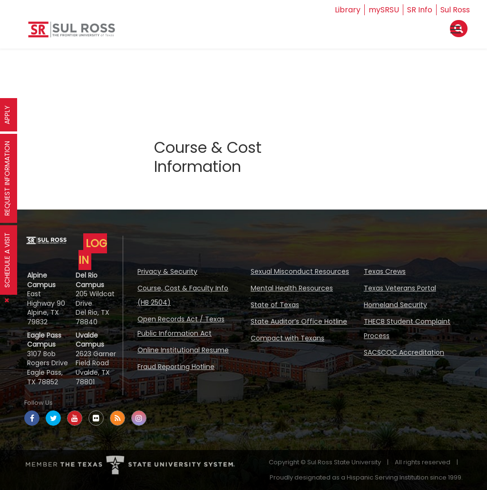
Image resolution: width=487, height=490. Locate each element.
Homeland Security (395, 305)
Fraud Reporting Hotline (175, 366)
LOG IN (92, 252)
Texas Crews (385, 271)
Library (347, 9)
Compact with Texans (287, 338)
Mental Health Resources (292, 288)
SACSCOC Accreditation (404, 352)
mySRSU (384, 9)
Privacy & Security (167, 271)
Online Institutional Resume (183, 350)
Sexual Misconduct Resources (300, 271)
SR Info (419, 9)
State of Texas (275, 305)
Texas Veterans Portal (400, 288)
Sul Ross (455, 9)
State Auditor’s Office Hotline (299, 321)
